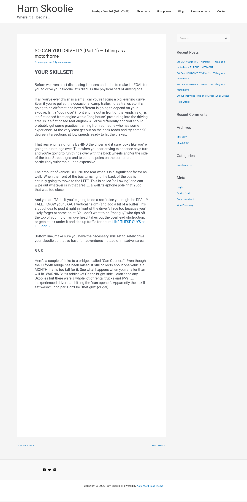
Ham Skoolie (45, 8)
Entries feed (184, 198)
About (149, 11)
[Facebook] (44, 470)
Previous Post (27, 445)
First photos (170, 11)
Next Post (158, 445)
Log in (180, 192)
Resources (201, 11)
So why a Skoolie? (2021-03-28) (120, 11)
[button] (153, 11)
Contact (222, 11)
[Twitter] (49, 470)
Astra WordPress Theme (150, 486)
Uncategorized (44, 62)
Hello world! (184, 107)
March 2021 (184, 148)
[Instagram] (54, 470)
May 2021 (183, 142)
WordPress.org (185, 210)
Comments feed (186, 204)
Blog (185, 11)
